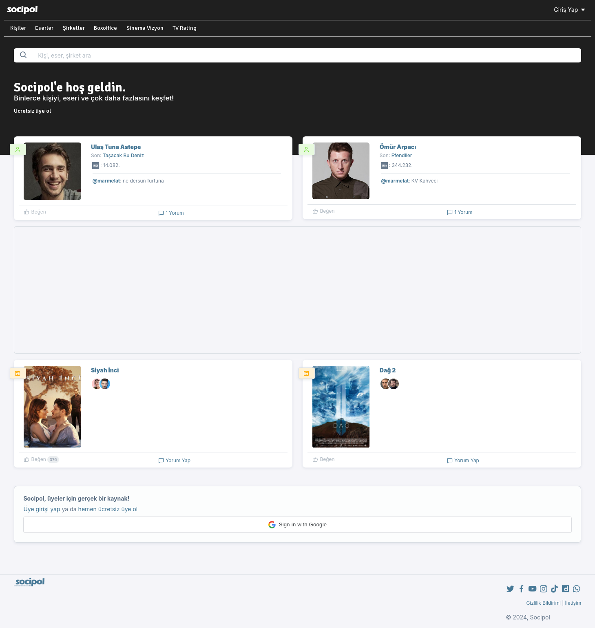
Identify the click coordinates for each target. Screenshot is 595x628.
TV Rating (185, 27)
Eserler (44, 27)
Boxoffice (105, 27)
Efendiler (402, 155)
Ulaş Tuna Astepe (116, 146)
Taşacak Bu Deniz (123, 155)
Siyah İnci (105, 370)
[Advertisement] (297, 290)
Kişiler (18, 27)
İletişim (573, 603)
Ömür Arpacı (398, 146)
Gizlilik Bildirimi (543, 603)
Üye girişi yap (41, 509)
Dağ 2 (388, 370)
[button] (297, 525)
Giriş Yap (570, 9)
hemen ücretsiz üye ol (108, 509)
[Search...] (307, 55)
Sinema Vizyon (145, 27)
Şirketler (74, 27)
